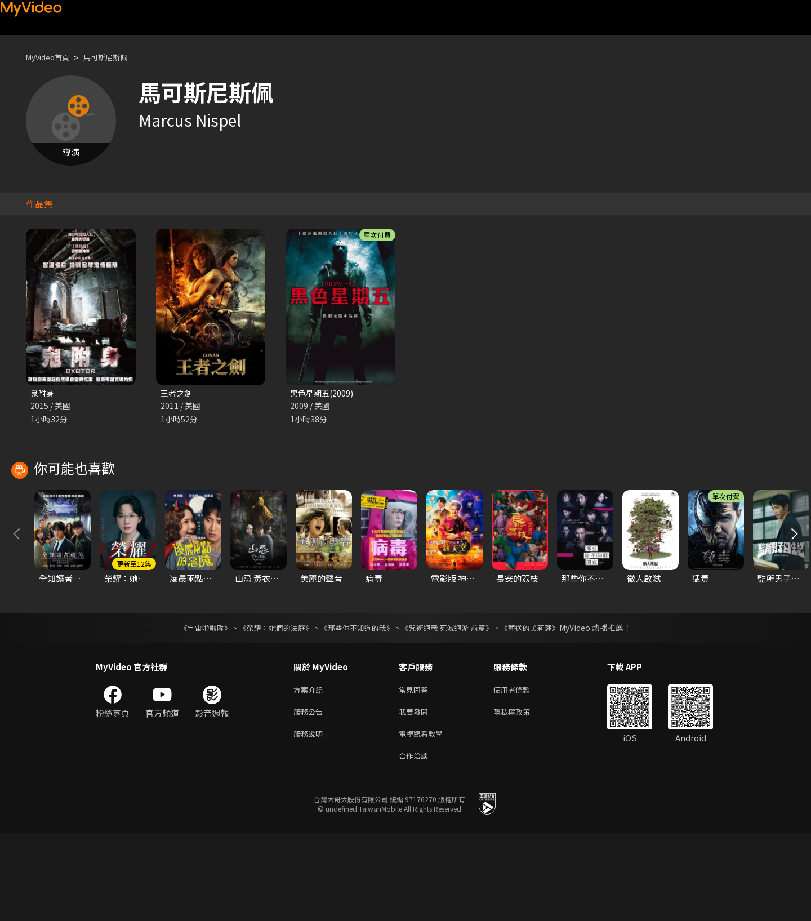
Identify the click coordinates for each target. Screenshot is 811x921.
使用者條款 (521, 772)
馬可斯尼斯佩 (116, 57)
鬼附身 (43, 393)
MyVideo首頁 (51, 57)
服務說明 (310, 819)
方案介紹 (310, 772)
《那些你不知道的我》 (356, 709)
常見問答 (416, 772)
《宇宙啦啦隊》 (194, 709)
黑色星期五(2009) (323, 393)
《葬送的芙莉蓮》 (540, 709)
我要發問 (416, 796)
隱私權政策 (521, 796)
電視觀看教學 (424, 819)
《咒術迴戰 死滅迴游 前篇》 (452, 709)
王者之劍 (177, 393)
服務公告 (310, 796)
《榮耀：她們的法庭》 (269, 709)
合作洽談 (416, 843)
